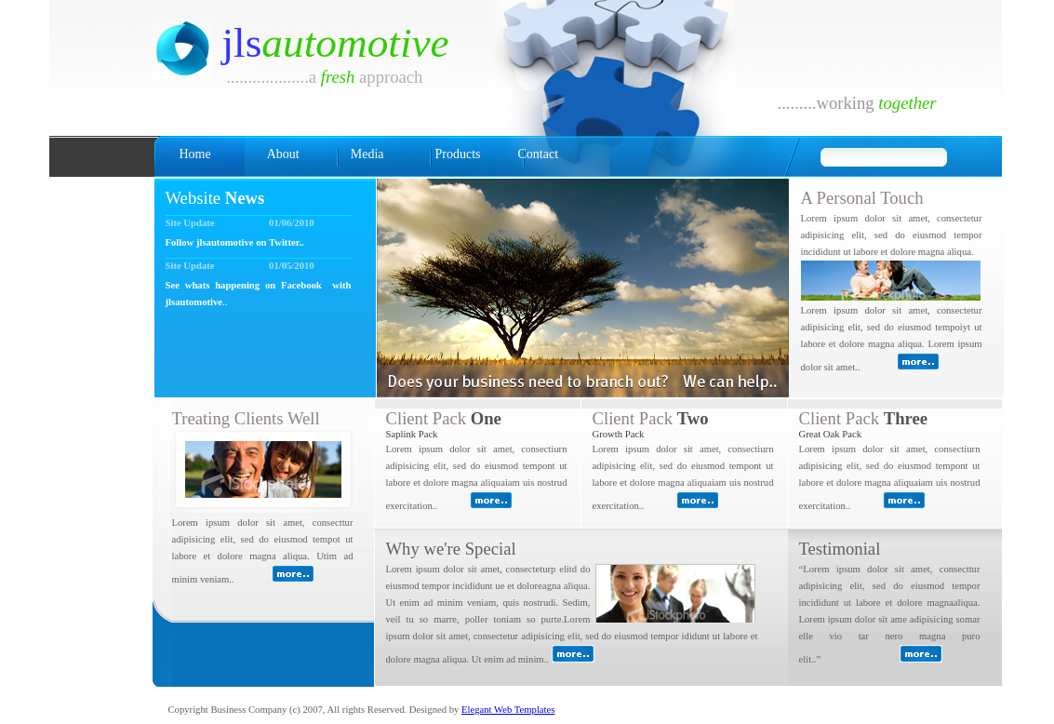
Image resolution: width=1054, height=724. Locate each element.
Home (195, 154)
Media (367, 154)
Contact (537, 154)
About (283, 154)
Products (457, 154)
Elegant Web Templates (507, 709)
